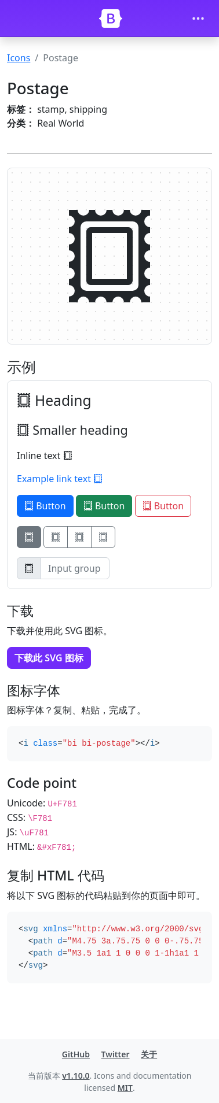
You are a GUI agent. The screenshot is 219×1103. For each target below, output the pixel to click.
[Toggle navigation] (198, 18)
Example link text (60, 478)
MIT (125, 1087)
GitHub (76, 1054)
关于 (149, 1054)
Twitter (115, 1054)
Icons (18, 57)
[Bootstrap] (110, 18)
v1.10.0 (75, 1075)
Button (45, 505)
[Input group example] (75, 568)
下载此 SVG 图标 (48, 658)
